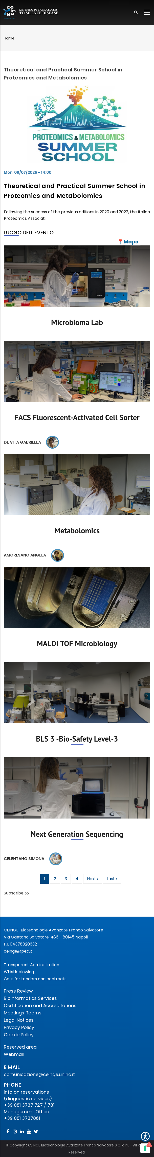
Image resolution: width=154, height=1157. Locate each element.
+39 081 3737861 (22, 1118)
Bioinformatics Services (30, 998)
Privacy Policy (19, 1027)
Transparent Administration (31, 965)
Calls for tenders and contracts (35, 979)
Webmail (14, 1054)
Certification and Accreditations (40, 1005)
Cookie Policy (19, 1035)
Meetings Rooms (22, 1013)
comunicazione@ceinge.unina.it (40, 1074)
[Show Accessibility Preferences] (145, 1136)
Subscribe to (16, 893)
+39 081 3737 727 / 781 (29, 1105)
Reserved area (20, 1047)
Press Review (18, 991)
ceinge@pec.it (18, 951)
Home (9, 38)
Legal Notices (19, 1020)
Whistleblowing (19, 972)
